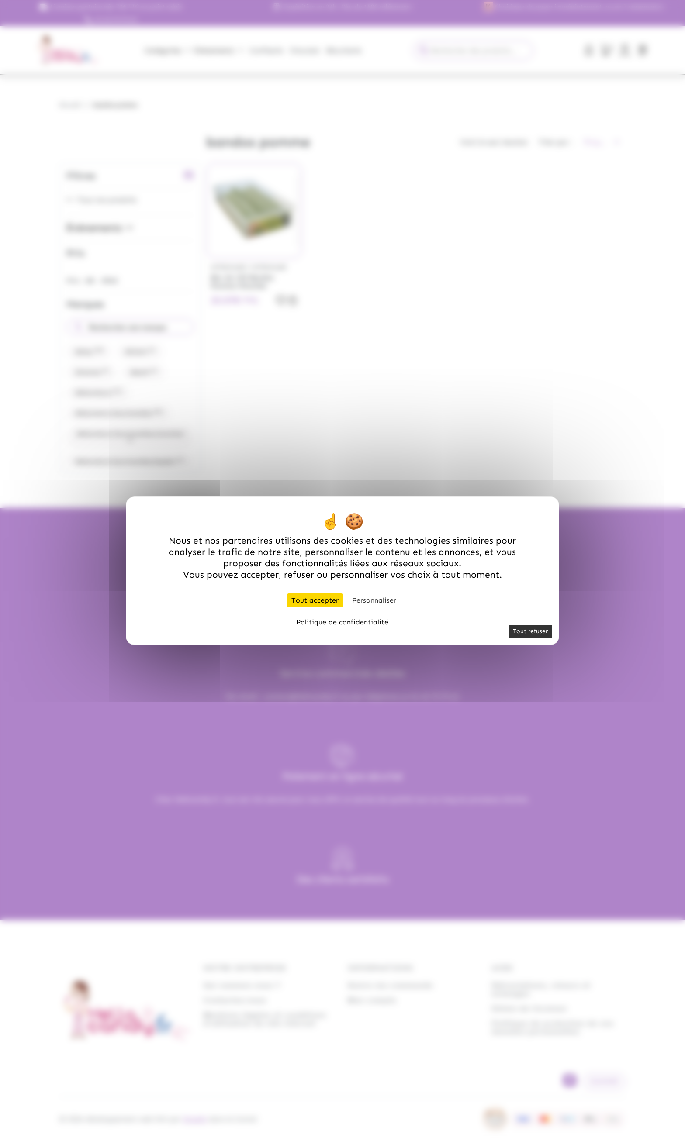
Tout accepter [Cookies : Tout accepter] (315, 600)
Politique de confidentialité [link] (342, 622)
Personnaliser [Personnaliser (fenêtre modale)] (374, 600)
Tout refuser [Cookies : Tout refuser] (530, 631)
